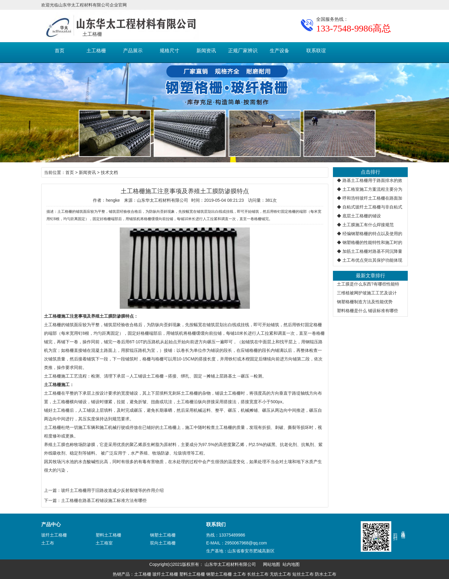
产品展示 (133, 50)
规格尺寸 (169, 50)
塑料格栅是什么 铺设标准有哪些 (367, 310)
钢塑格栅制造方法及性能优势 (364, 301)
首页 (59, 50)
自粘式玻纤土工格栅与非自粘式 (372, 207)
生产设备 (279, 50)
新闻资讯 (206, 50)
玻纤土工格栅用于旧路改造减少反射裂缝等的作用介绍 (112, 490)
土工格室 (104, 542)
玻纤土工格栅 (54, 535)
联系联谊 (316, 50)
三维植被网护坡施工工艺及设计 (367, 292)
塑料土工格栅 (108, 535)
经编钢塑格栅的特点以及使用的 (372, 233)
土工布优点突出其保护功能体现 (372, 260)
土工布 (47, 542)
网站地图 (271, 564)
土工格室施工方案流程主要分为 (372, 189)
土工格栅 (96, 50)
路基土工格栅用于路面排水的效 (372, 180)
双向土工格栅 (163, 542)
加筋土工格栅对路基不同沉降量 (372, 251)
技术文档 (109, 172)
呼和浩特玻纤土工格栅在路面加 (372, 198)
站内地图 (291, 564)
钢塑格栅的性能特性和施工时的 (372, 242)
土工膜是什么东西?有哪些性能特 (368, 284)
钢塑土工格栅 (163, 535)
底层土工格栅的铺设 (361, 215)
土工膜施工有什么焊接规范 (368, 224)
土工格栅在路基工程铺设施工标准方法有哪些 (104, 500)
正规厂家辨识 (242, 50)
